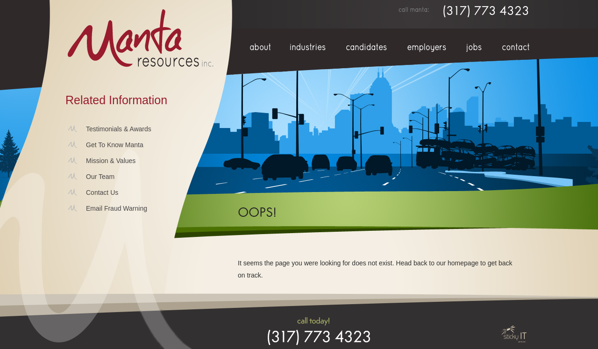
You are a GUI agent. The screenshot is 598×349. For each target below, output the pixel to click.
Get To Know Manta (114, 145)
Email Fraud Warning (116, 208)
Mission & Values (110, 160)
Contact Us (102, 192)
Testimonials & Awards (118, 129)
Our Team (100, 176)
